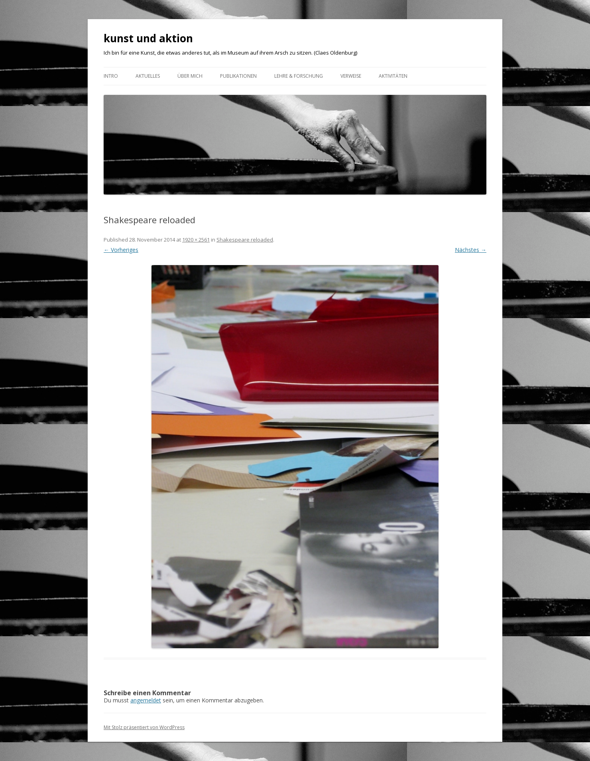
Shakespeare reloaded (244, 239)
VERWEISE (350, 76)
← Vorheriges (121, 250)
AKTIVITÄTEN (393, 76)
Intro (111, 76)
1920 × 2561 (196, 239)
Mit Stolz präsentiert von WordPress (144, 727)
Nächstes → (470, 250)
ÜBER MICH (190, 76)
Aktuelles (148, 76)
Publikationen (238, 76)
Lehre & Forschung (298, 76)
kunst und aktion (148, 38)
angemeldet (145, 700)
